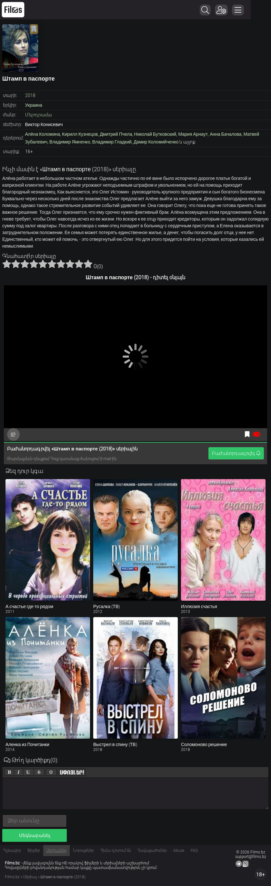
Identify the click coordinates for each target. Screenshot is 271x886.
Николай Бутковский (155, 134)
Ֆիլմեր (33, 850)
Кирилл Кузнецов (80, 134)
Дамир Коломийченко (156, 141)
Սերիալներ (56, 850)
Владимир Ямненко (69, 141)
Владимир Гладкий (112, 141)
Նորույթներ (83, 850)
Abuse (178, 850)
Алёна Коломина (42, 134)
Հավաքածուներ (152, 850)
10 (88, 263)
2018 (30, 95)
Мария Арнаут (193, 134)
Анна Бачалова (226, 134)
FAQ (194, 850)
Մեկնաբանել (34, 835)
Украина (33, 105)
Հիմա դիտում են (115, 850)
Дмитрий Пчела (116, 134)
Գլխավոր (12, 850)
